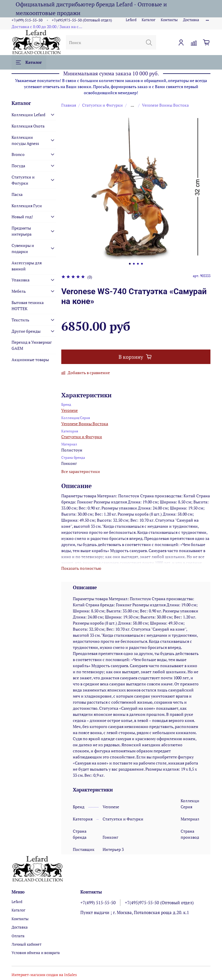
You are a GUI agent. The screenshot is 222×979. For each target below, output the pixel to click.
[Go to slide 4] (142, 264)
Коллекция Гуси (27, 205)
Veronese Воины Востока (165, 105)
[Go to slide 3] (138, 264)
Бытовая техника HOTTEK (28, 305)
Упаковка (20, 280)
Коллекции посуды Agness (25, 140)
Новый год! (22, 216)
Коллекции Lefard (28, 114)
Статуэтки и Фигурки (102, 105)
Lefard (131, 19)
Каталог (149, 19)
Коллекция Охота (28, 126)
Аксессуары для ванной (27, 266)
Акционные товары (30, 359)
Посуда (18, 165)
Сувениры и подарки (23, 248)
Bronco (18, 154)
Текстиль (20, 320)
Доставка (191, 19)
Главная (68, 105)
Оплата (18, 935)
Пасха (17, 194)
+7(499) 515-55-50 (27, 20)
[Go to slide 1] (130, 264)
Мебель (19, 291)
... (132, 105)
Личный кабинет (26, 944)
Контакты (169, 19)
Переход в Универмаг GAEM (32, 345)
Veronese (69, 410)
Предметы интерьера (22, 231)
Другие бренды (26, 331)
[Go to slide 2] (134, 264)
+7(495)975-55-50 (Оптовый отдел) (82, 20)
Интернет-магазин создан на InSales (44, 974)
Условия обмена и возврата (36, 952)
